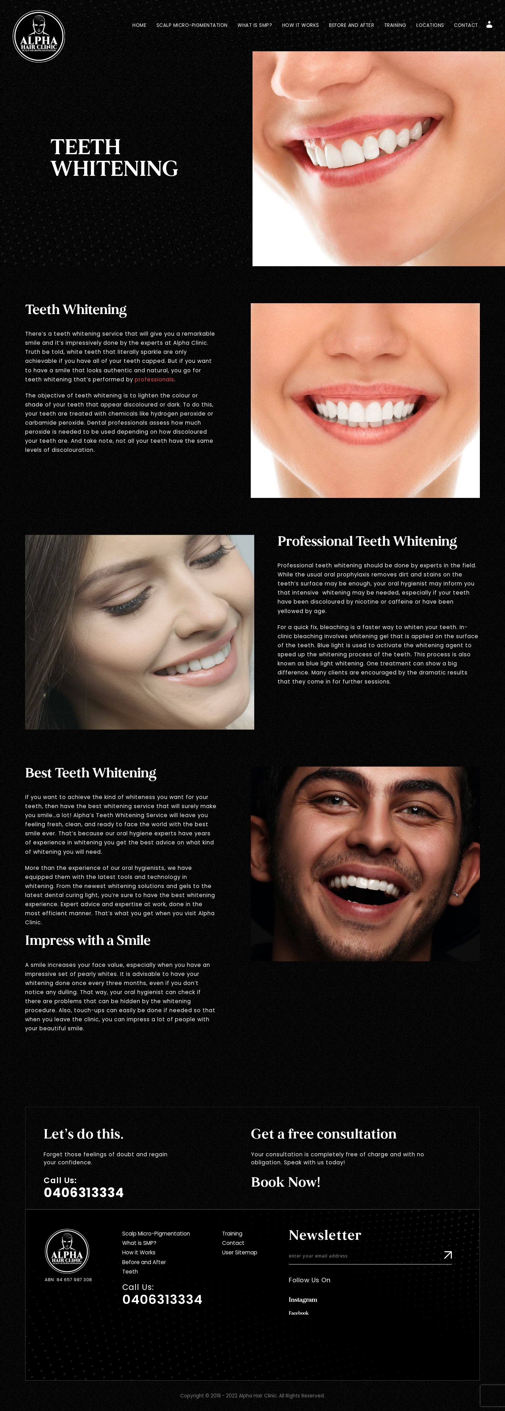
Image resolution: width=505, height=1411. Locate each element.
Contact (466, 25)
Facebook (299, 1313)
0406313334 (84, 1193)
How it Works (300, 25)
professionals (154, 379)
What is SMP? (254, 25)
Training (395, 25)
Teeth (130, 1271)
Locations (430, 25)
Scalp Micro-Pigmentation (192, 25)
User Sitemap (239, 1252)
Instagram (303, 1300)
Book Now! (286, 1182)
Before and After (351, 25)
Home (139, 25)
